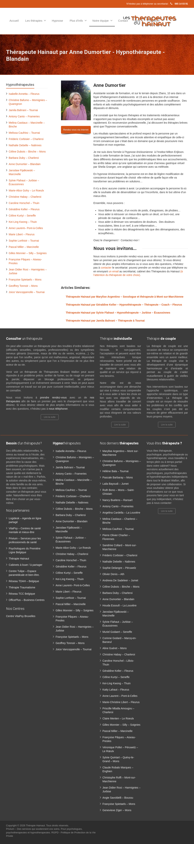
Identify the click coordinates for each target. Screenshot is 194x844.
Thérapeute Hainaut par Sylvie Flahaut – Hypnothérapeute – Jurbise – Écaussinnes (118, 312)
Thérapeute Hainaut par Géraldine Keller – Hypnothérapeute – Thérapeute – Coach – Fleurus (124, 304)
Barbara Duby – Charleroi (24, 157)
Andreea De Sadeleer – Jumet (120, 580)
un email (114, 271)
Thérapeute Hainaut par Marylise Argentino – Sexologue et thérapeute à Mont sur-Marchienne (124, 296)
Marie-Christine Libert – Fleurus (121, 702)
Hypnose (57, 20)
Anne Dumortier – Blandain (25, 164)
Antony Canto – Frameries (24, 116)
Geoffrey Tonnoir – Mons (23, 285)
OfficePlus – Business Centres (27, 599)
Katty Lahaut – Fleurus (115, 689)
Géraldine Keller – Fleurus (24, 209)
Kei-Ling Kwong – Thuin (23, 221)
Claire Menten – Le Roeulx (118, 718)
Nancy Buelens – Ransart (117, 500)
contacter (106, 267)
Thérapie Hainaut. (36, 825)
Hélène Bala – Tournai (115, 471)
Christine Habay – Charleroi (25, 196)
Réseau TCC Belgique (22, 593)
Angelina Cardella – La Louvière (121, 512)
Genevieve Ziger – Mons (116, 810)
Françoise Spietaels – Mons (25, 279)
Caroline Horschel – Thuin (24, 203)
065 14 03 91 (179, 3)
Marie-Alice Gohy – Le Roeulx (26, 190)
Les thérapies (35, 20)
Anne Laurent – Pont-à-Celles (119, 695)
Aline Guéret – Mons (114, 648)
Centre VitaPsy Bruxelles (20, 616)
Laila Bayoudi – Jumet (115, 483)
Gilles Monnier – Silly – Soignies (28, 253)
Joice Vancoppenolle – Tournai (27, 292)
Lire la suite (49, 417)
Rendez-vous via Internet (75, 129)
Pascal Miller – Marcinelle (24, 246)
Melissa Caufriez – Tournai (24, 132)
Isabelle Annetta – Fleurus (24, 93)
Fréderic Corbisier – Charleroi (26, 139)
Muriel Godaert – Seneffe (117, 631)
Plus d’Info (78, 20)
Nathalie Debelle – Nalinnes (25, 145)
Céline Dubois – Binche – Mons (27, 151)
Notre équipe (102, 20)
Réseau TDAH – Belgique (24, 581)
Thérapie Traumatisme (22, 587)
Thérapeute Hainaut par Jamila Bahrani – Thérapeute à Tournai (105, 320)
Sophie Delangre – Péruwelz (119, 567)
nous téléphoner (58, 408)
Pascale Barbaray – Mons (117, 477)
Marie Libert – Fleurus (21, 234)
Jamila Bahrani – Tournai (23, 110)
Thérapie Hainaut (19, 558)
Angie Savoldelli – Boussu (117, 797)
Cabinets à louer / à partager (25, 564)
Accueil (14, 20)
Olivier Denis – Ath (113, 574)
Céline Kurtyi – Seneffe (22, 215)
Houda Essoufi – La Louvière (119, 605)
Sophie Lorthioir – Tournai (24, 240)
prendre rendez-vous (53, 397)
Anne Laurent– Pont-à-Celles (26, 228)
